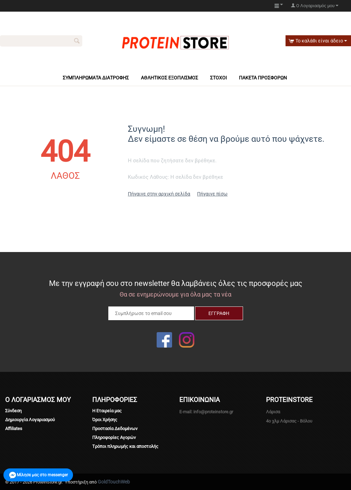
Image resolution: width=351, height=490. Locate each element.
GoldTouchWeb (114, 482)
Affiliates (13, 428)
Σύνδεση (13, 410)
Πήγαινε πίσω (212, 194)
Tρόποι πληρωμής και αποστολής (125, 446)
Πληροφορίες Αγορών (114, 437)
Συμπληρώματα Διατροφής (96, 77)
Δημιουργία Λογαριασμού (30, 419)
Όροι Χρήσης (104, 419)
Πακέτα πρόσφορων (263, 77)
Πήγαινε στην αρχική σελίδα (159, 194)
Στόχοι (218, 77)
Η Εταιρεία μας (107, 410)
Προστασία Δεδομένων (114, 428)
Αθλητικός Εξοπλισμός (169, 77)
